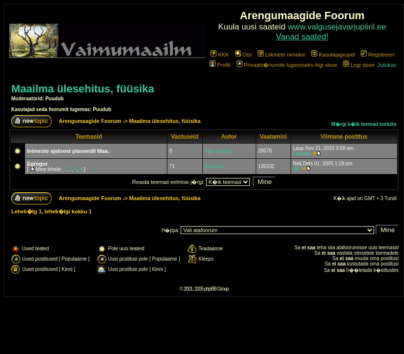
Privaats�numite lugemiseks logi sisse (287, 65)
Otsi (243, 55)
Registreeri (377, 55)
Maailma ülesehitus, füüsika (82, 89)
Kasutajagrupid (332, 55)
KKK (220, 55)
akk (297, 169)
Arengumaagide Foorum (91, 121)
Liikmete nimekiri (281, 55)
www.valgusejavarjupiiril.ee (337, 26)
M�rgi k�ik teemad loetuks (364, 124)
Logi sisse (359, 65)
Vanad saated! (302, 36)
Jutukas (386, 65)
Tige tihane (218, 151)
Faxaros (302, 153)
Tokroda (214, 166)
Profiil (220, 65)
